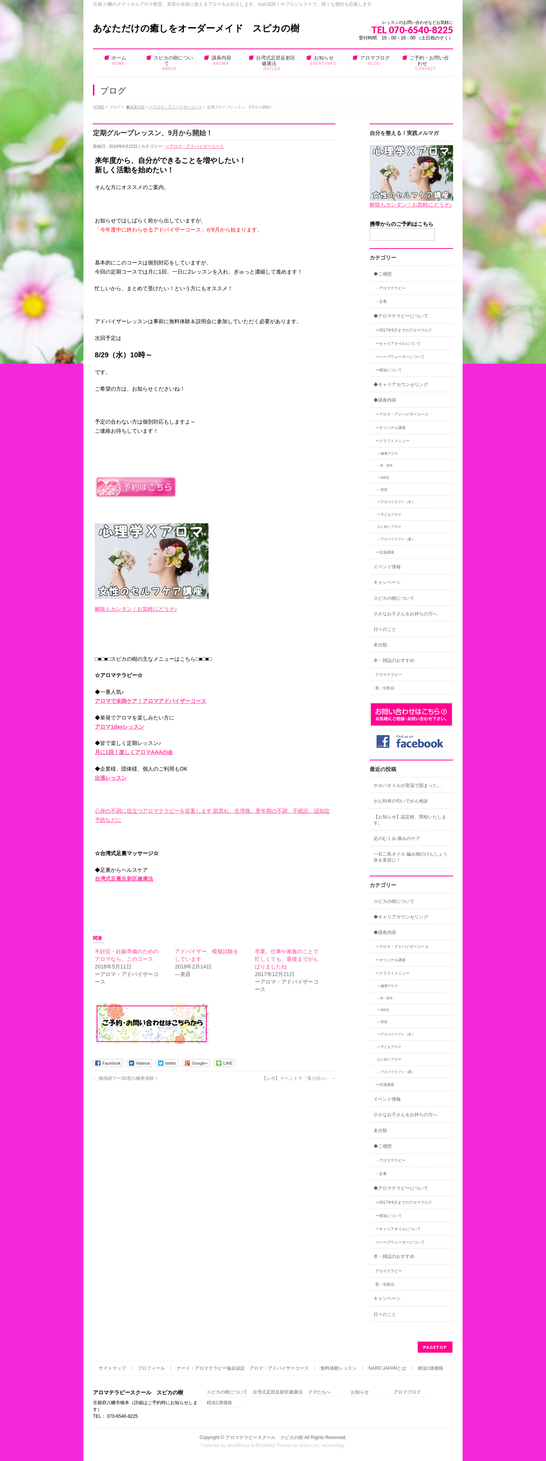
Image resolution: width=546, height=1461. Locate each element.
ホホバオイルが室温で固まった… (407, 785)
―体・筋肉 (384, 465)
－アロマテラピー (390, 288)
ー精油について (388, 370)
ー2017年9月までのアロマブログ (403, 330)
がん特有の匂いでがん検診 (400, 801)
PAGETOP (435, 1347)
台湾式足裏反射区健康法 (124, 879)
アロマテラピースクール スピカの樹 (264, 1437)
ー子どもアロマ (389, 514)
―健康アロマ (387, 453)
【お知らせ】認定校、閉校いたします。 (409, 820)
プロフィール (151, 1368)
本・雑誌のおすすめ (393, 660)
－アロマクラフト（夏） (396, 539)
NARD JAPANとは (387, 1368)
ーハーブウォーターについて (400, 357)
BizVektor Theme (273, 1445)
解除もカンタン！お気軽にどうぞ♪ (136, 609)
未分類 (380, 645)
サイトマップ (112, 1368)
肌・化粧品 (384, 688)
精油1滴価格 (430, 1368)
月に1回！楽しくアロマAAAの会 (134, 752)
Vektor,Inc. (309, 1445)
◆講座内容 (135, 107)
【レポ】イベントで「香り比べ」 (299, 1078)
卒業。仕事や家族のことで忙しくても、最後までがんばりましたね (286, 959)
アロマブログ (407, 1392)
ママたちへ (319, 1392)
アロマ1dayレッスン (119, 727)
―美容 (382, 489)
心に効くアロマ (389, 527)
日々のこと (384, 629)
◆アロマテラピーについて (400, 316)
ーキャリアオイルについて (398, 343)
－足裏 (381, 301)
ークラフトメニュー (392, 441)
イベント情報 (387, 566)
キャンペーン (387, 582)
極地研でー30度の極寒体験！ (125, 1078)
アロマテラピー (388, 675)
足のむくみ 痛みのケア (396, 838)
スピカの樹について (393, 598)
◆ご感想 (382, 274)
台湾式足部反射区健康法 (278, 1392)
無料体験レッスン (338, 1368)
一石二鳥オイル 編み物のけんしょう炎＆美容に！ (410, 857)
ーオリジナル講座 (390, 427)
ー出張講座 (384, 552)
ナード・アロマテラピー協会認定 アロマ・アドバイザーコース (243, 1368)
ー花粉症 (383, 477)
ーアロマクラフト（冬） (396, 502)
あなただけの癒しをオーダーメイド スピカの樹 (196, 28)
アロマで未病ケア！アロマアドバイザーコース (150, 701)
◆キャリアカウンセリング (400, 384)
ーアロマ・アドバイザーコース (175, 107)
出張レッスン (111, 778)
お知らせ (360, 1392)
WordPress (238, 1445)
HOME (98, 107)
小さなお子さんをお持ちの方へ (405, 613)
